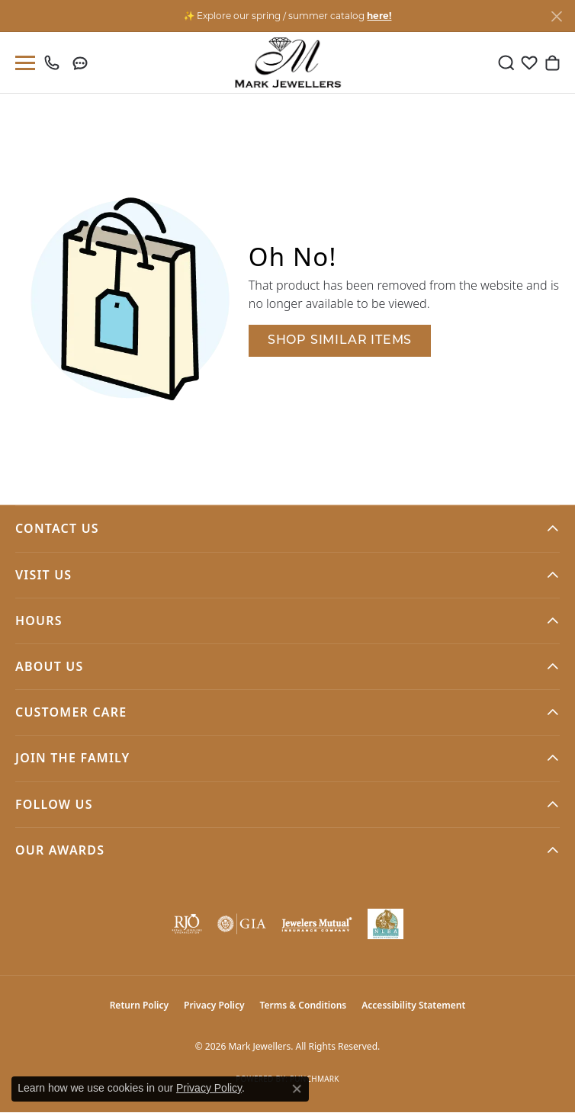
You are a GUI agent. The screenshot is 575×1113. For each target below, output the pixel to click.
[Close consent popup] (296, 1088)
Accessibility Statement (413, 1005)
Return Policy (139, 1005)
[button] (506, 62)
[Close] (556, 16)
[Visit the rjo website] (187, 924)
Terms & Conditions (303, 1005)
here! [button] (379, 15)
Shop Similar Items (340, 341)
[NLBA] (385, 924)
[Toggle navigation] (22, 62)
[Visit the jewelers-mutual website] (316, 924)
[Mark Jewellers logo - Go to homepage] (288, 62)
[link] (55, 62)
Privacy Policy (214, 1005)
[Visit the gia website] (241, 924)
